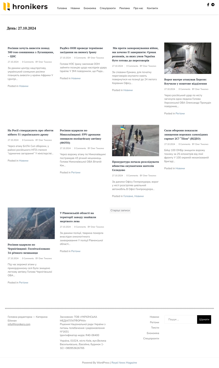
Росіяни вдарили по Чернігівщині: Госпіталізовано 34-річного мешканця (29, 249)
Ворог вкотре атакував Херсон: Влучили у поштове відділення (185, 81)
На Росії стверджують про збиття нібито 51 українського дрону (30, 132)
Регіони (180, 113)
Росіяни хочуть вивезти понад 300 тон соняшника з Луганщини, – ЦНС (31, 52)
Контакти (152, 8)
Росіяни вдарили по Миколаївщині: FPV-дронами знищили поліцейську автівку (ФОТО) (80, 136)
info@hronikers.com (19, 324)
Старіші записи (120, 210)
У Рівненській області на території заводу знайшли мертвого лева (78, 217)
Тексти (155, 327)
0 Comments (28, 62)
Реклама (124, 8)
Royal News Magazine (124, 362)
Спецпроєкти (108, 8)
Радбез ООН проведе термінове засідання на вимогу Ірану (81, 50)
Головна (62, 8)
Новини (75, 8)
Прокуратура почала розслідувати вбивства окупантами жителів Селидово (135, 166)
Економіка (90, 8)
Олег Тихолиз (45, 62)
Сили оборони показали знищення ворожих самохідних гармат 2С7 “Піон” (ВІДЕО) (186, 134)
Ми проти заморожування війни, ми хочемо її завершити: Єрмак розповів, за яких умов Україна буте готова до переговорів (135, 54)
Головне (128, 196)
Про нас (138, 8)
